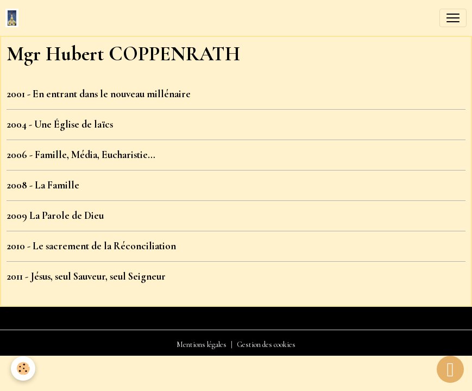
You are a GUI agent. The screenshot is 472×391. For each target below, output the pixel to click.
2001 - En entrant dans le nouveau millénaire (99, 93)
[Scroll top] (450, 369)
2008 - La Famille (43, 185)
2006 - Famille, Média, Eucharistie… (81, 154)
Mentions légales (201, 344)
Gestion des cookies (266, 344)
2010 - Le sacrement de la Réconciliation (91, 246)
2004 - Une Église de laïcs (60, 124)
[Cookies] (23, 368)
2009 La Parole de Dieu (55, 215)
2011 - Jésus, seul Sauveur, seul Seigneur (86, 276)
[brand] (14, 18)
